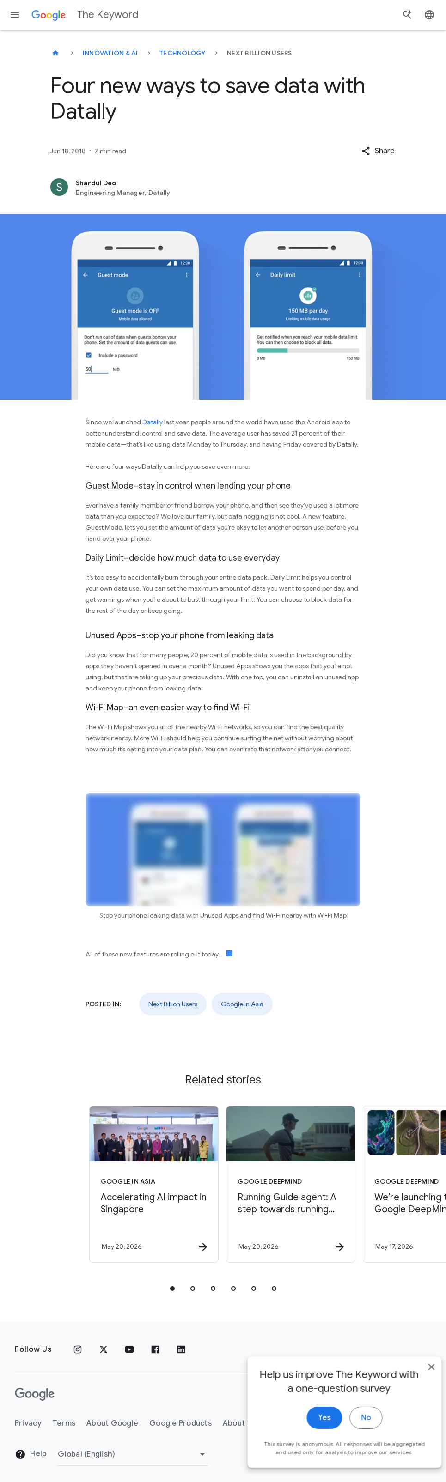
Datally (152, 422)
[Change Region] (133, 1454)
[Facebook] (155, 1349)
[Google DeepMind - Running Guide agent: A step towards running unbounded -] (290, 1184)
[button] (378, 151)
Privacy (28, 1423)
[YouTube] (129, 1349)
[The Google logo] (35, 1394)
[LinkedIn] (181, 1349)
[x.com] (103, 1349)
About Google (112, 1423)
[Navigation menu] (15, 15)
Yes (310, 1435)
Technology (182, 53)
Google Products (180, 1423)
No (352, 1435)
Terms (64, 1423)
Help (31, 1454)
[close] (417, 1384)
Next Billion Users (172, 1004)
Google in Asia (242, 1004)
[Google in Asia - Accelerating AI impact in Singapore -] (154, 1184)
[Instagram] (78, 1349)
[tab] (172, 1288)
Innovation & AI (110, 53)
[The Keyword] (55, 53)
